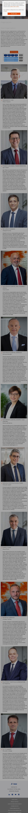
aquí (6, 11)
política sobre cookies (14, 6)
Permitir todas (14, 13)
